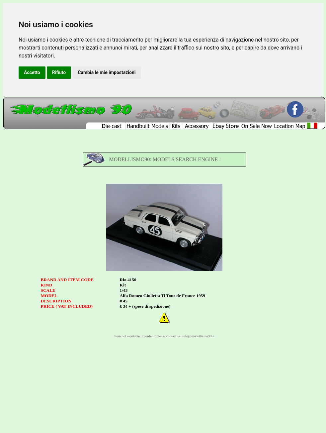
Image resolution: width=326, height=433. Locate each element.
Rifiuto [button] (59, 72)
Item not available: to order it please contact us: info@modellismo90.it (164, 336)
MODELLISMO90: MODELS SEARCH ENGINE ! (165, 159)
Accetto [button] (32, 72)
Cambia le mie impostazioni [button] (106, 72)
